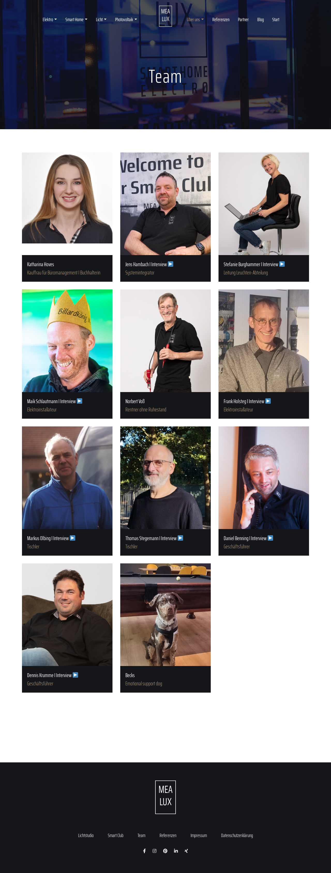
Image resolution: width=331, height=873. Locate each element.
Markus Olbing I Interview (67, 491)
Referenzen (220, 19)
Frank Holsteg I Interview (264, 354)
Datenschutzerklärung (237, 835)
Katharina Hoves (67, 217)
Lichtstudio (86, 835)
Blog (260, 19)
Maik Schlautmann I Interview (67, 354)
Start (275, 19)
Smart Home (74, 19)
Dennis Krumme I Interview (67, 628)
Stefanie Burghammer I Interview (264, 217)
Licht (99, 19)
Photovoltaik (124, 19)
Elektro (48, 19)
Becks (165, 628)
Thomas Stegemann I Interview (165, 491)
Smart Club (115, 835)
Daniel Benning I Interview (264, 491)
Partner (243, 19)
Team (141, 835)
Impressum (199, 835)
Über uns (193, 19)
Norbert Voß (165, 354)
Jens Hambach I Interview (165, 217)
